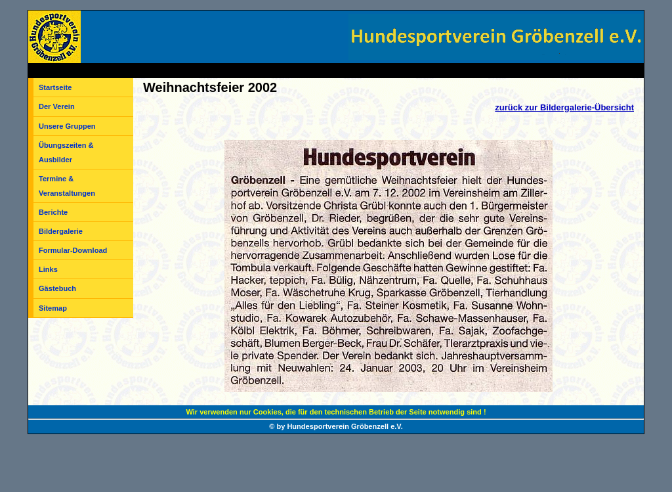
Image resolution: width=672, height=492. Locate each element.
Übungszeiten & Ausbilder (66, 152)
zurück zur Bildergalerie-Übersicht (564, 107)
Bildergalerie (61, 231)
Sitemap (53, 308)
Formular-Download (73, 250)
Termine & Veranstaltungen (67, 186)
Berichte (53, 212)
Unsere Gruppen (67, 126)
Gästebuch (57, 288)
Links (48, 269)
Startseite (55, 87)
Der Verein (57, 106)
